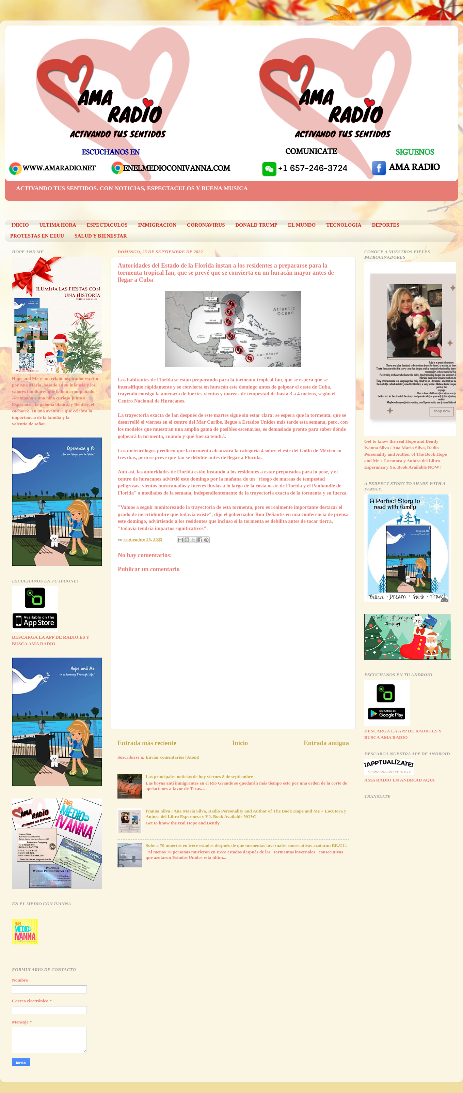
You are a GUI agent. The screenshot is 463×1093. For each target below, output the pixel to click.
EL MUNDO (302, 225)
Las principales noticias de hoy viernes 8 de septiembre (199, 776)
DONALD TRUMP (256, 225)
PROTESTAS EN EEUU (37, 236)
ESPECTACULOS (107, 225)
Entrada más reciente (146, 742)
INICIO (20, 225)
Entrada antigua (326, 742)
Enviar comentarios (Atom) (172, 757)
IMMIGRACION (157, 225)
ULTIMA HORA (57, 225)
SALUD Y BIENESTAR (101, 236)
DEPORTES (385, 225)
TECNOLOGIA (343, 225)
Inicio (240, 742)
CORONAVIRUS (206, 225)
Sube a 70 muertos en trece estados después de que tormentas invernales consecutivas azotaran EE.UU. (246, 845)
